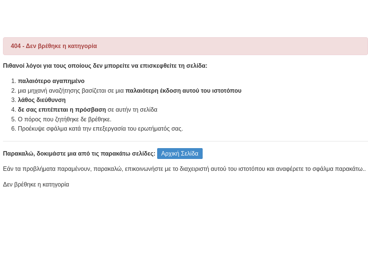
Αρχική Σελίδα (180, 153)
